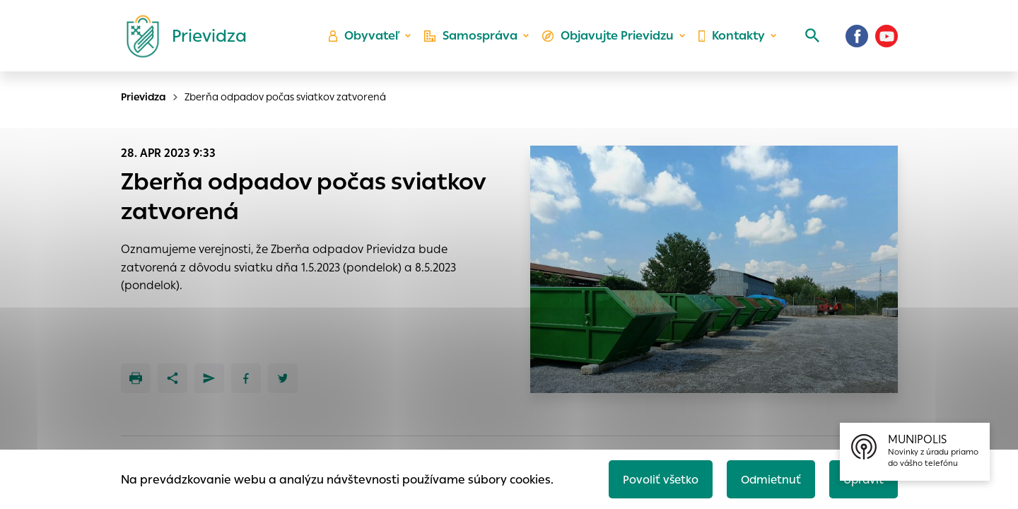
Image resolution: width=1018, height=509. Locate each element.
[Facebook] (857, 39)
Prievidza (143, 96)
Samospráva (474, 39)
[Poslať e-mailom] (209, 378)
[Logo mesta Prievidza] (181, 39)
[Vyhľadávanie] (810, 39)
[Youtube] (886, 39)
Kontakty (731, 39)
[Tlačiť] (136, 378)
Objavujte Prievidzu (609, 39)
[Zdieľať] (172, 378)
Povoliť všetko (655, 478)
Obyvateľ (368, 39)
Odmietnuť (767, 478)
